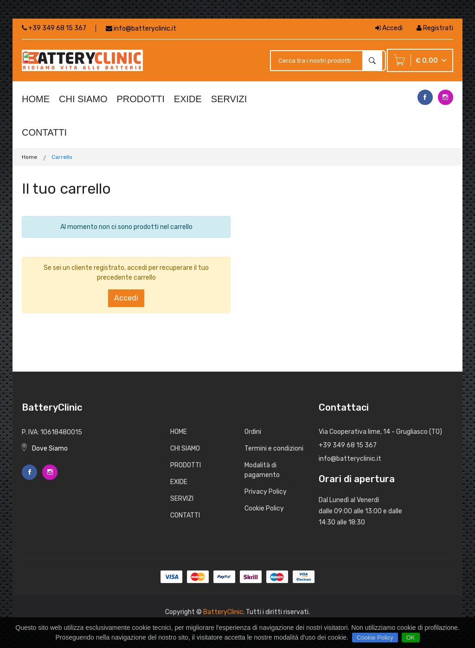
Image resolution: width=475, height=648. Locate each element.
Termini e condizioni (273, 448)
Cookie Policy (264, 508)
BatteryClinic (223, 612)
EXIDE (188, 99)
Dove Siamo (45, 448)
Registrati (435, 28)
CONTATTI (44, 132)
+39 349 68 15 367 (54, 28)
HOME (36, 99)
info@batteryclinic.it (145, 29)
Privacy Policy (265, 492)
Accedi (389, 28)
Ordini (252, 432)
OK (410, 637)
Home (29, 157)
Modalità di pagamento (262, 470)
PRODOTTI (140, 99)
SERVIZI (229, 99)
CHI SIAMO (83, 99)
